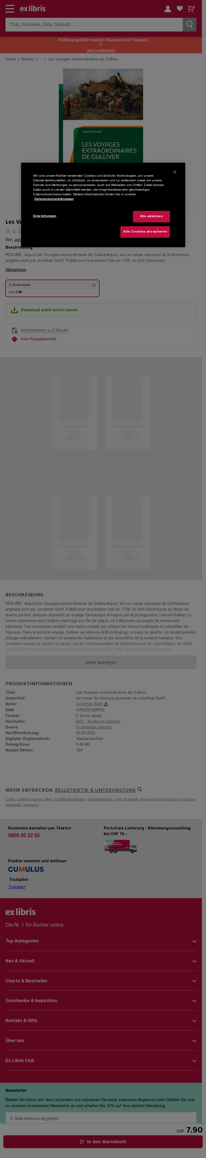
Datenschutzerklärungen (54, 199)
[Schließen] (175, 172)
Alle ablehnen (151, 216)
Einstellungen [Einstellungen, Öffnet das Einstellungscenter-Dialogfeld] (44, 216)
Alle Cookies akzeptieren (145, 231)
